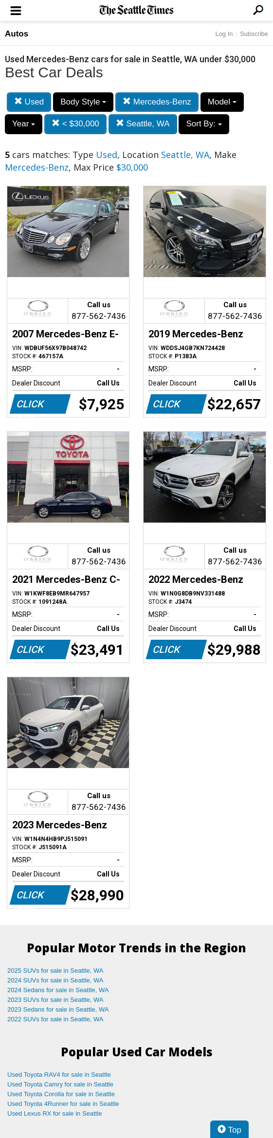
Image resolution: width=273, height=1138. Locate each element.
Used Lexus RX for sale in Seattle (54, 1113)
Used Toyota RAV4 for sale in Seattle (59, 1074)
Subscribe (254, 33)
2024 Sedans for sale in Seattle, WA (58, 990)
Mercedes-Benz (157, 101)
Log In (224, 33)
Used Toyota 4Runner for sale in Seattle (63, 1103)
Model (222, 101)
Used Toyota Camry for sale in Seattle (60, 1084)
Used (29, 101)
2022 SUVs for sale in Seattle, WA (55, 1019)
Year (23, 123)
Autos (16, 33)
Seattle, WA (143, 123)
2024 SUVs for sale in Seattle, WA (55, 980)
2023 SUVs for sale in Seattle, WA (55, 999)
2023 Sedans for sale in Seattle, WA (58, 1009)
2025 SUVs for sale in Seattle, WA (55, 970)
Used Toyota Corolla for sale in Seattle (61, 1094)
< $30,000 (75, 123)
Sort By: (203, 123)
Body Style (83, 101)
